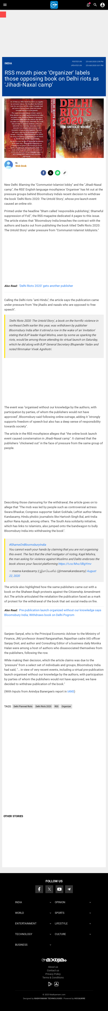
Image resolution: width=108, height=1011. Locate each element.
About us (53, 966)
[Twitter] (50, 173)
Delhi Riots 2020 (43, 706)
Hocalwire (79, 998)
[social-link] (65, 173)
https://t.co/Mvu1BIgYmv (74, 564)
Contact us (53, 970)
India (8, 63)
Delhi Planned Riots (23, 706)
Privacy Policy (53, 974)
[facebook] (43, 173)
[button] (5, 5)
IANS (70, 691)
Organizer (66, 706)
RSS (56, 706)
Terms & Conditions (53, 977)
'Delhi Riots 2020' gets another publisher (38, 286)
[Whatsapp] (57, 173)
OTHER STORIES (13, 816)
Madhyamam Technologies (48, 998)
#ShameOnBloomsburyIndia (27, 544)
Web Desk (20, 165)
